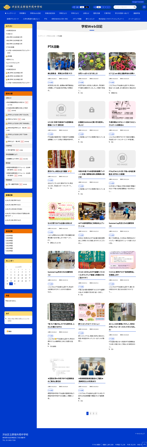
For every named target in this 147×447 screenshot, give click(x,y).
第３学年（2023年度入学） (14, 79)
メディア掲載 (77, 19)
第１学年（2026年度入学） (15, 37)
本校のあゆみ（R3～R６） (59, 19)
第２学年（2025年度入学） (15, 40)
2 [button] (90, 413)
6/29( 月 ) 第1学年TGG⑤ (13, 200)
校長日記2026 (50, 13)
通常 (77, 7)
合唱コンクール (54, 242)
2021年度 (9, 248)
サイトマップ (141, 433)
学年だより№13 (16, 119)
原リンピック (90, 19)
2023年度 (9, 243)
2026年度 (9, 235)
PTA (45, 19)
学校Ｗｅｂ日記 (35, 13)
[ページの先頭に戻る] (144, 444)
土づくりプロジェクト (13, 63)
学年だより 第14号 (18, 141)
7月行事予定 (15, 150)
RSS (10, 331)
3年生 (12, 318)
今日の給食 (10, 47)
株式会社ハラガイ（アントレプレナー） (111, 19)
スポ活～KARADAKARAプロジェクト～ (19, 83)
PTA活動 (10, 66)
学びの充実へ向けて (122, 13)
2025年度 (9, 238)
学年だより (75, 13)
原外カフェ (10, 59)
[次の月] (30, 266)
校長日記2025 (11, 69)
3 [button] (93, 413)
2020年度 (9, 251)
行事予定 (107, 13)
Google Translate (137, 2)
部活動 (9, 56)
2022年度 (9, 245)
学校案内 (22, 13)
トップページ (11, 13)
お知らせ (86, 13)
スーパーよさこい (134, 19)
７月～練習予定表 (17, 184)
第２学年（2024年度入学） (14, 76)
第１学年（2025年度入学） (14, 73)
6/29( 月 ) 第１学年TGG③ (13, 220)
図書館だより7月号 (17, 159)
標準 (99, 7)
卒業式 (113, 93)
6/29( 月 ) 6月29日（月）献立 (13, 209)
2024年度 (9, 240)
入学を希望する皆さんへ (31, 19)
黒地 (87, 7)
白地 (82, 7)
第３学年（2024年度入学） (15, 44)
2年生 (9, 318)
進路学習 (137, 13)
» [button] (96, 413)
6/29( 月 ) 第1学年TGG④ (13, 205)
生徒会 (54, 346)
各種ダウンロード (13, 19)
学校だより (63, 13)
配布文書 (96, 13)
